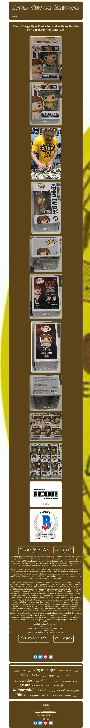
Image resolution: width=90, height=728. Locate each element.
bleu (58, 676)
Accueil (46, 705)
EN (44, 719)
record (46, 695)
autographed (34, 696)
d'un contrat (52, 691)
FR (48, 719)
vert (24, 670)
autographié (23, 689)
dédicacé (21, 695)
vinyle (39, 669)
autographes (73, 690)
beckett (36, 675)
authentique (57, 696)
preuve (68, 696)
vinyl (25, 675)
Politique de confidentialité (45, 712)
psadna (25, 685)
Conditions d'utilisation (46, 715)
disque (41, 690)
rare (69, 685)
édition (75, 696)
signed (61, 690)
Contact (46, 708)
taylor (68, 670)
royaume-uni (37, 685)
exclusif (16, 671)
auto (29, 671)
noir (47, 686)
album (46, 680)
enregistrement (69, 681)
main (51, 675)
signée (36, 681)
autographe (23, 680)
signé (51, 669)
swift (61, 670)
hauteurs (56, 681)
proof (76, 671)
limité (44, 676)
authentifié (58, 685)
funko (67, 675)
